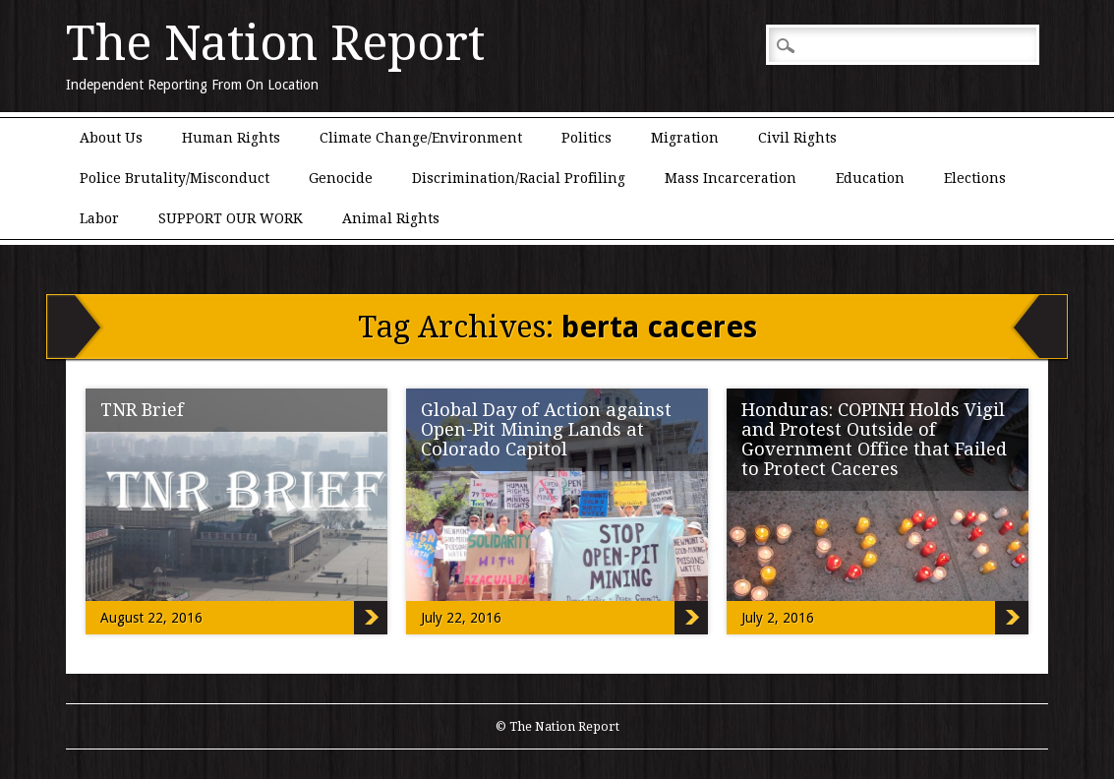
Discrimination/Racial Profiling (518, 178)
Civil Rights (797, 138)
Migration (685, 138)
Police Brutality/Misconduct (174, 178)
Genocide (341, 178)
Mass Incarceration (730, 178)
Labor (99, 218)
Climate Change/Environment (421, 138)
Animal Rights (391, 218)
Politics (586, 138)
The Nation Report (275, 43)
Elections (975, 178)
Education (870, 178)
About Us (111, 138)
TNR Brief (142, 409)
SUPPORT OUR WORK (230, 218)
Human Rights (231, 138)
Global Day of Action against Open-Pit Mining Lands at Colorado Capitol (546, 429)
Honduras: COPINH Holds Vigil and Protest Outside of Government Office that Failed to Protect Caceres (874, 439)
